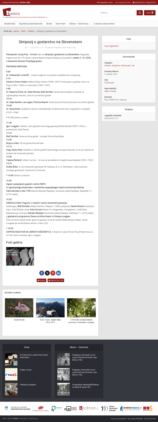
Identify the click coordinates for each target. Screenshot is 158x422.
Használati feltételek (135, 419)
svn (116, 2)
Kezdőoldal (9, 23)
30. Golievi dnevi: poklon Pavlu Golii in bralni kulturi (34, 356)
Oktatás (107, 65)
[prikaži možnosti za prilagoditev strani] (105, 2)
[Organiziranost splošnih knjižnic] (40, 408)
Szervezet (60, 23)
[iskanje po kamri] (118, 12)
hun (128, 2)
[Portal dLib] (70, 408)
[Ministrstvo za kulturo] (17, 408)
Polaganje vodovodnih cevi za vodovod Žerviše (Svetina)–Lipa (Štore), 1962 (84, 357)
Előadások (116, 65)
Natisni (41, 280)
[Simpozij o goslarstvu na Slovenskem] (20, 256)
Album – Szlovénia (78, 23)
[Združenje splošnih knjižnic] (147, 408)
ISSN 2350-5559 (150, 419)
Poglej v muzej (25, 370)
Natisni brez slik (56, 280)
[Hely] (150, 12)
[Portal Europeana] (56, 408)
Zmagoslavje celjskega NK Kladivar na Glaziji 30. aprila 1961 (85, 386)
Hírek (49, 23)
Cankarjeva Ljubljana (28, 385)
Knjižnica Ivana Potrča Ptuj (65, 47)
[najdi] (140, 12)
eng (120, 2)
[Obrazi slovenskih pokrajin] (109, 408)
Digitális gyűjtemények (30, 23)
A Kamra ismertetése (104, 23)
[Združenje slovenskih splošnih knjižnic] (88, 408)
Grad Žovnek (19, 320)
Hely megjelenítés (111, 46)
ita (125, 2)
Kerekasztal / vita (128, 65)
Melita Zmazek (110, 91)
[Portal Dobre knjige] (130, 408)
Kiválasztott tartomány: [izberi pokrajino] (16, 2)
